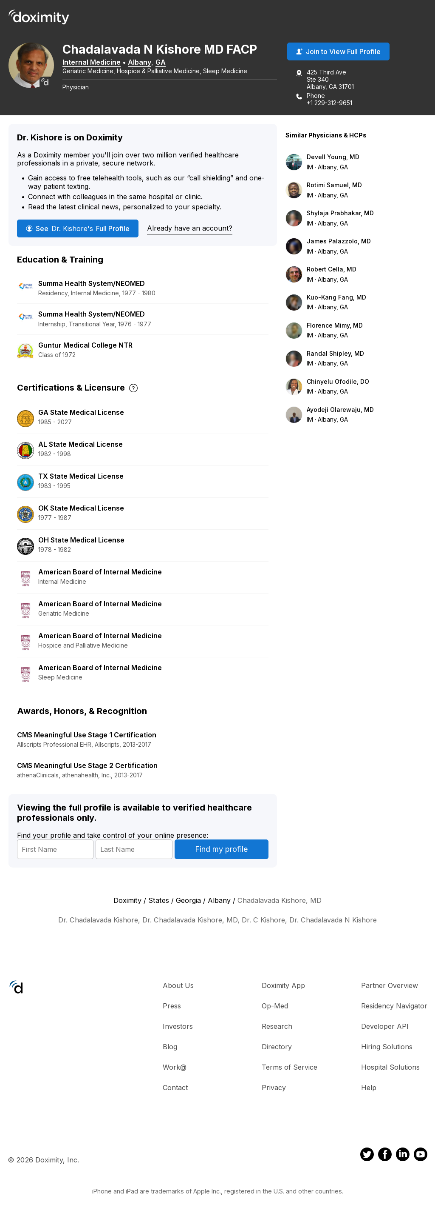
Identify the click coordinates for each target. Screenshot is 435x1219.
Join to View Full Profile (338, 52)
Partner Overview (389, 986)
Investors (178, 1027)
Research (277, 1027)
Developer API (385, 1027)
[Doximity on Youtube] (420, 1156)
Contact (175, 1088)
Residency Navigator (394, 1006)
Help (368, 1088)
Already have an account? (189, 229)
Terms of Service (289, 1068)
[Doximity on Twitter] (367, 1156)
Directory (277, 1047)
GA (166, 62)
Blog (170, 1047)
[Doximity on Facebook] (385, 1156)
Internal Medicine (97, 62)
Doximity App (283, 986)
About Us (178, 986)
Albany (145, 62)
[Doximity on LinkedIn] (403, 1156)
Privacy (274, 1088)
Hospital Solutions (390, 1068)
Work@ (174, 1068)
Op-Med (275, 1006)
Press (172, 1006)
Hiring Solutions (386, 1047)
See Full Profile (78, 229)
